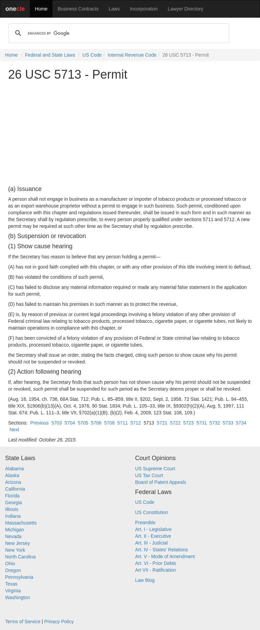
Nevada (13, 536)
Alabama (14, 468)
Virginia (13, 590)
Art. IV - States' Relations (161, 549)
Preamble (145, 522)
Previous (39, 423)
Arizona (13, 482)
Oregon (13, 570)
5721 (162, 423)
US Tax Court (149, 475)
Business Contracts (78, 9)
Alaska (12, 475)
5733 (228, 423)
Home (41, 9)
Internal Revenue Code (132, 55)
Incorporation (144, 9)
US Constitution (151, 512)
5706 (96, 423)
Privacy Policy (59, 621)
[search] (118, 33)
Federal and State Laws (50, 55)
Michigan (14, 529)
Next (14, 429)
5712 (135, 423)
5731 (201, 423)
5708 (109, 423)
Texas (11, 584)
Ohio (10, 563)
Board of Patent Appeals (160, 482)
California (15, 489)
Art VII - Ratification (155, 570)
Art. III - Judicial (151, 543)
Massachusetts (21, 523)
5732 (215, 423)
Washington (17, 597)
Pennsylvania (19, 577)
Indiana (13, 516)
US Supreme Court (155, 468)
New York (15, 550)
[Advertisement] (130, 133)
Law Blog (145, 580)
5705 (83, 423)
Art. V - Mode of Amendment (165, 556)
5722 (175, 423)
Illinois (11, 509)
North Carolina (20, 556)
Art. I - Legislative (153, 529)
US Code (92, 55)
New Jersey (17, 543)
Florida (12, 495)
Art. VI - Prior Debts (155, 563)
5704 (70, 423)
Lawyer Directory (185, 9)
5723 (188, 423)
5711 (122, 423)
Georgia (13, 502)
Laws (114, 9)
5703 (56, 423)
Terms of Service (22, 621)
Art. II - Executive (153, 536)
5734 (241, 423)
